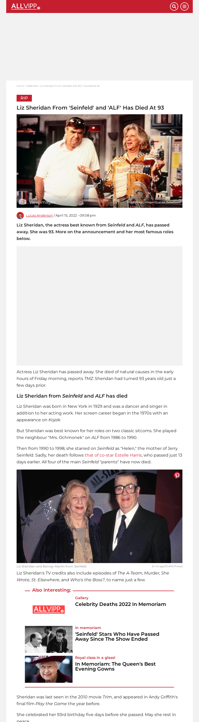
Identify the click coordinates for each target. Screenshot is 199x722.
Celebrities (32, 85)
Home (20, 85)
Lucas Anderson (39, 215)
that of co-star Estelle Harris (113, 455)
